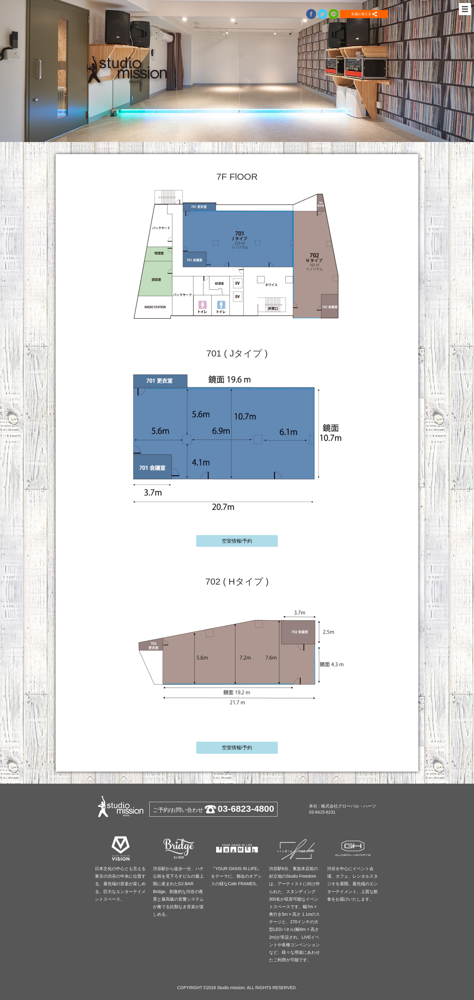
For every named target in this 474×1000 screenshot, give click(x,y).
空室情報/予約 (237, 541)
